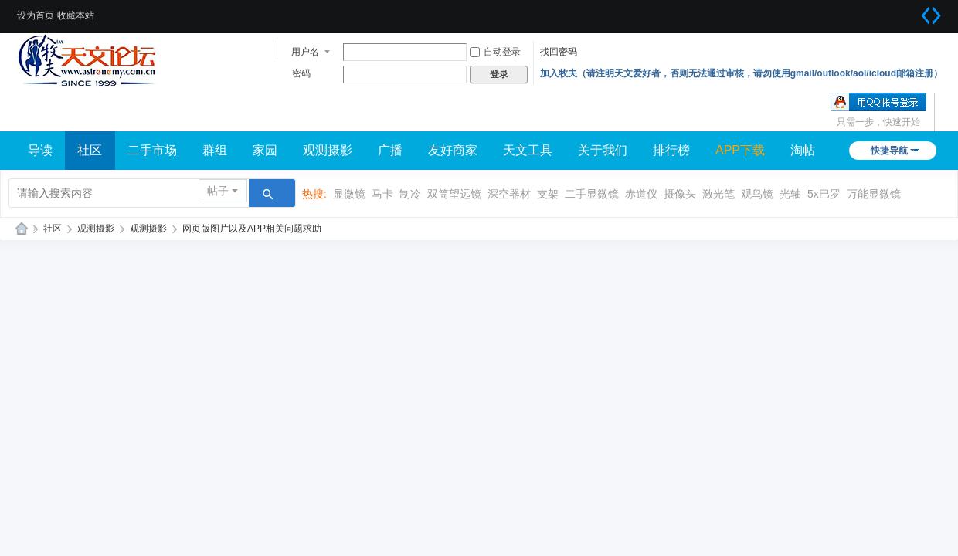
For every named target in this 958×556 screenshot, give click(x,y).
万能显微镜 (874, 194)
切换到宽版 (931, 15)
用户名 (305, 51)
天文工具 (527, 150)
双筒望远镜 (454, 194)
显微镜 (349, 194)
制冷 (410, 194)
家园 (265, 150)
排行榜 (671, 150)
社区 (89, 150)
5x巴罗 (824, 194)
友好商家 (452, 150)
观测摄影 (327, 150)
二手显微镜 (592, 194)
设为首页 (35, 15)
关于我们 (602, 150)
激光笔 (718, 194)
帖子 (218, 191)
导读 (40, 150)
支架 (548, 194)
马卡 (382, 194)
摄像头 (680, 194)
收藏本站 (75, 15)
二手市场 (152, 150)
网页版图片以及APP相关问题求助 (251, 228)
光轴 (790, 194)
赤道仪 (641, 194)
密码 (301, 73)
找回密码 (558, 51)
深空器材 (509, 194)
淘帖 (802, 150)
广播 (390, 150)
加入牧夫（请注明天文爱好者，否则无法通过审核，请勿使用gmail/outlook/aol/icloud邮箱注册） (741, 73)
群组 (214, 150)
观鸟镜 (757, 194)
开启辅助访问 (912, 11)
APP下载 (740, 150)
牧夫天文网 (21, 229)
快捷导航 (889, 150)
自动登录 (495, 51)
